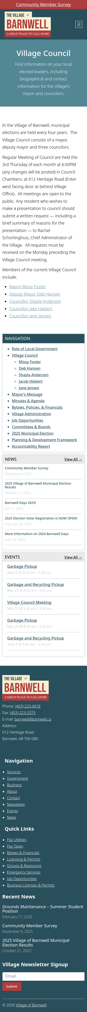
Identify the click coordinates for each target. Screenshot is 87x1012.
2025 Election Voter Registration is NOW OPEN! (41, 518)
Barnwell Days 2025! (20, 502)
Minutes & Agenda (28, 400)
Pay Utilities (16, 839)
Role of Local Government (35, 348)
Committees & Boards (31, 426)
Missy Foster (30, 361)
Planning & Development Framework (44, 439)
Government (17, 778)
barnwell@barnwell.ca (32, 719)
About (12, 791)
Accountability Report (31, 446)
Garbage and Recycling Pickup (35, 584)
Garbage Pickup (22, 566)
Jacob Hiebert (31, 381)
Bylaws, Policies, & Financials (37, 407)
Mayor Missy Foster (27, 286)
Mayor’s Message (27, 394)
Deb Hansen (29, 368)
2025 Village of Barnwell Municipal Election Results (38, 485)
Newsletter (16, 804)
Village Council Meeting (29, 602)
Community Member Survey (43, 4)
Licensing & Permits (23, 859)
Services (14, 771)
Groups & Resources (24, 865)
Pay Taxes (15, 846)
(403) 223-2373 (22, 712)
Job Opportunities (27, 420)
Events (12, 810)
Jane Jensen (29, 387)
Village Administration (31, 413)
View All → (73, 459)
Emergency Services (23, 872)
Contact (13, 797)
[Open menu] (78, 24)
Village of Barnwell (31, 1005)
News (11, 817)
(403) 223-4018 (28, 706)
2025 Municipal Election (33, 433)
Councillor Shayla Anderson (35, 301)
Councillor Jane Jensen (30, 316)
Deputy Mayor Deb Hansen (34, 294)
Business (14, 784)
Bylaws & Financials (23, 852)
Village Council (25, 355)
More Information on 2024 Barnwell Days (37, 533)
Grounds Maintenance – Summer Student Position (42, 909)
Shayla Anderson (33, 374)
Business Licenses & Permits (31, 885)
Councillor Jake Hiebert (30, 308)
